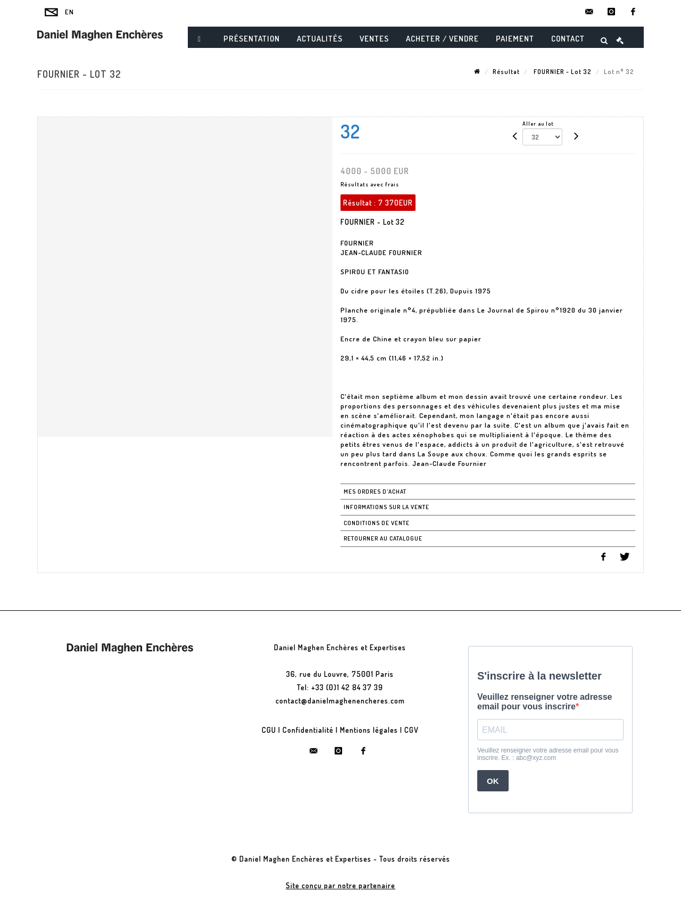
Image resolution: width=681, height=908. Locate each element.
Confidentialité (308, 729)
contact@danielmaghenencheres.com (340, 700)
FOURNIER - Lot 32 (562, 72)
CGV (411, 729)
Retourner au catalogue (383, 538)
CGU (269, 729)
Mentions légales (369, 729)
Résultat (506, 72)
